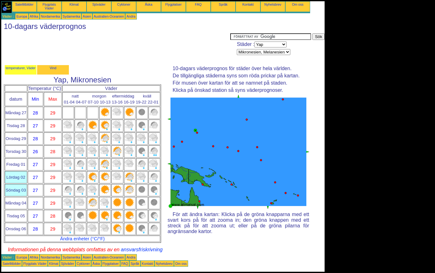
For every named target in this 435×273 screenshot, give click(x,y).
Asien (87, 16)
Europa (21, 16)
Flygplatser (173, 4)
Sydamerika (71, 16)
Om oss (298, 4)
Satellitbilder (24, 4)
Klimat (74, 4)
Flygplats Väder (49, 6)
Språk (223, 4)
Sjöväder (98, 4)
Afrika (34, 16)
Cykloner (123, 4)
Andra (130, 16)
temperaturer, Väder (21, 68)
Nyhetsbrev (273, 4)
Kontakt (248, 4)
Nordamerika (50, 16)
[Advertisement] (115, 47)
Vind (53, 68)
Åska (149, 4)
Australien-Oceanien (109, 16)
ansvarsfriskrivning (141, 249)
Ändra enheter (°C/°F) (82, 238)
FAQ (198, 4)
